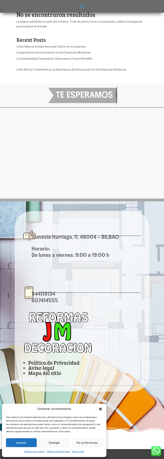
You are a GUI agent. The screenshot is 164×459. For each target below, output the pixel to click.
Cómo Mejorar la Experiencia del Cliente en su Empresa (50, 46)
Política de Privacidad (58, 451)
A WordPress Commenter (32, 69)
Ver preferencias (87, 443)
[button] (100, 409)
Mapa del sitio (44, 372)
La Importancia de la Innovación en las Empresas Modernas (53, 52)
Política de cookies (34, 451)
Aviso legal (41, 367)
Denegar (54, 443)
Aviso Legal (78, 451)
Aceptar (21, 443)
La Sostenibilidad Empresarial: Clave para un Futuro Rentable (54, 58)
